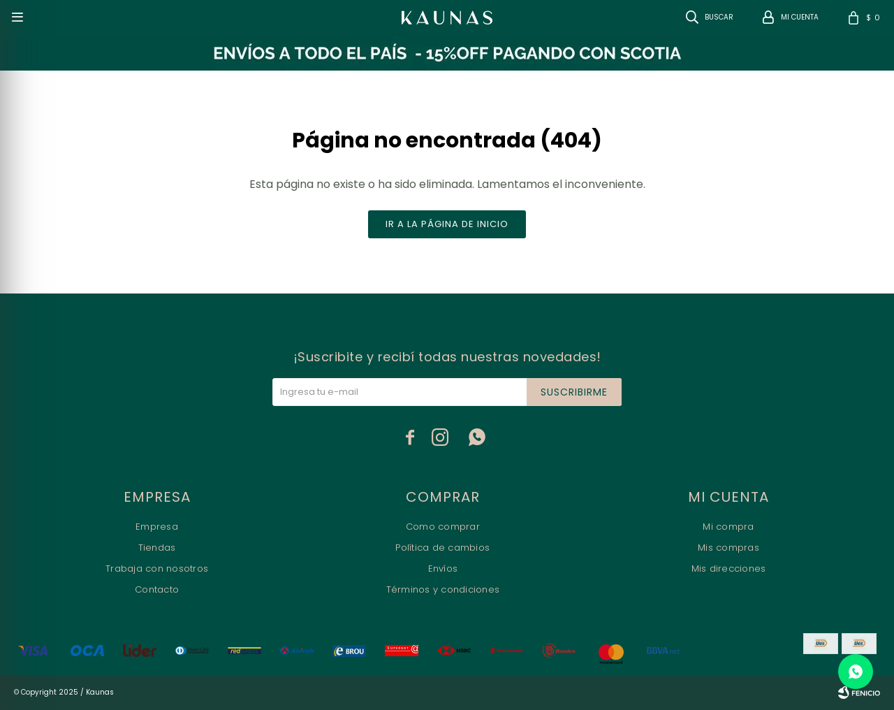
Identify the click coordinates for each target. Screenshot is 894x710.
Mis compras (728, 547)
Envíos (443, 568)
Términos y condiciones (443, 589)
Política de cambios (442, 547)
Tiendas (157, 547)
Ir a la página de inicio (447, 224)
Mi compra (728, 526)
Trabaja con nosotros (156, 568)
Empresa (156, 526)
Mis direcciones (728, 568)
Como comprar (443, 526)
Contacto (157, 589)
